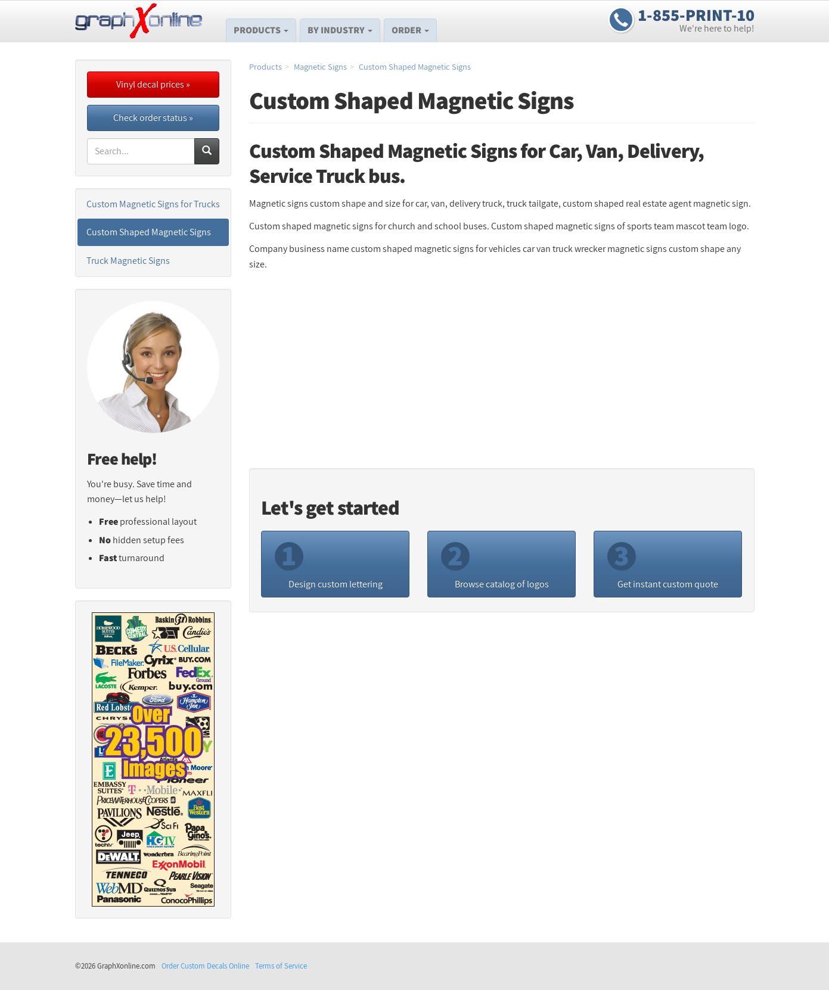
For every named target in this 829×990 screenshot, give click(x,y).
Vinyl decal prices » (153, 84)
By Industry (340, 30)
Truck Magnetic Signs (128, 260)
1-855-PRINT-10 (696, 15)
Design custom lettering (329, 563)
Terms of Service (281, 966)
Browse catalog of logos (495, 563)
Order (410, 30)
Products (261, 30)
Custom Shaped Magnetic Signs (415, 66)
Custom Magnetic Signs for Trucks (153, 204)
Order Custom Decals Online (205, 966)
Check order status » (153, 117)
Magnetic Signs (320, 66)
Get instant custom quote (662, 563)
